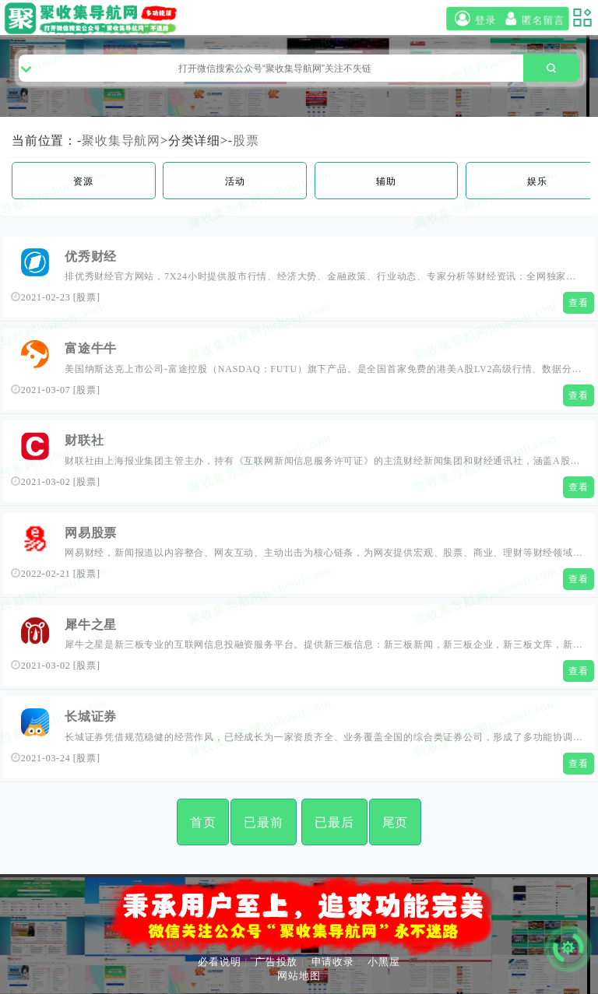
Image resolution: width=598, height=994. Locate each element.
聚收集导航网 (121, 140)
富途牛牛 (91, 348)
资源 (83, 181)
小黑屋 (383, 962)
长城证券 (91, 716)
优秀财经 (91, 256)
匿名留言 (533, 18)
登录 (473, 18)
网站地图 (298, 976)
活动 (235, 181)
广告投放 (276, 962)
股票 (246, 140)
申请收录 (332, 962)
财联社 (84, 440)
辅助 (386, 181)
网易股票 (91, 532)
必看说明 (219, 962)
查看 (578, 302)
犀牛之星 (91, 624)
